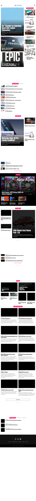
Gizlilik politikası (14, 478)
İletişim (27, 478)
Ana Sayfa (9, 478)
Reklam (23, 478)
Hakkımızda (19, 478)
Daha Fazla (18, 435)
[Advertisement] (18, 2)
